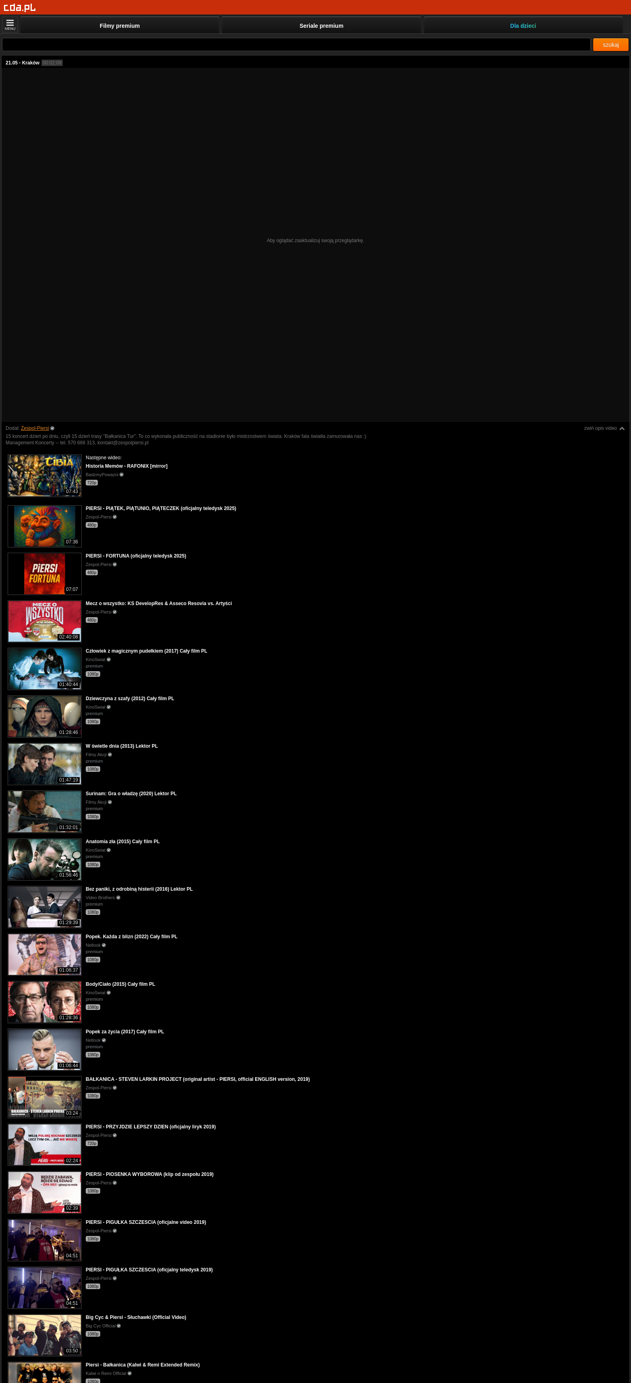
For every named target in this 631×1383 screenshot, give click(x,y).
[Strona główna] (20, 8)
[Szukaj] (296, 44)
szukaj (611, 44)
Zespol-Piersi (35, 428)
